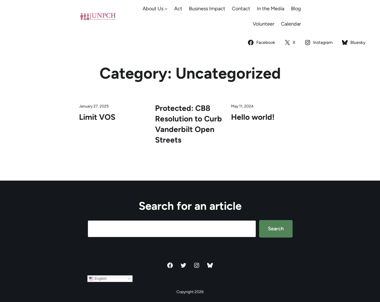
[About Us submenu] (166, 8)
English (98, 278)
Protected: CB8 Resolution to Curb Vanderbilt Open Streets (188, 123)
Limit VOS (97, 117)
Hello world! (253, 117)
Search (276, 229)
